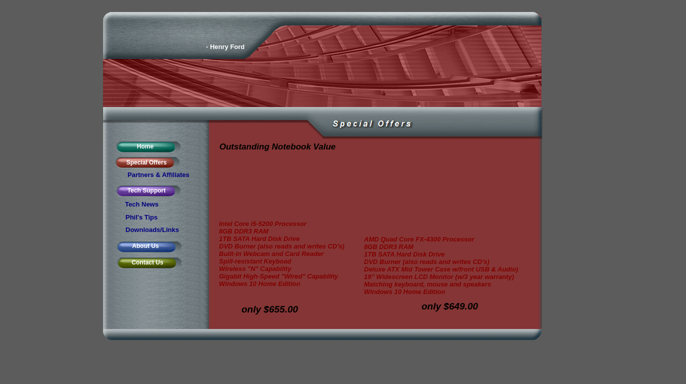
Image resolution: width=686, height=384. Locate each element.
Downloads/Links (152, 230)
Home (145, 146)
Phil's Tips (142, 217)
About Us (145, 246)
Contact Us (147, 262)
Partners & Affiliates (159, 174)
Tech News (141, 204)
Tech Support (147, 190)
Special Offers (146, 162)
